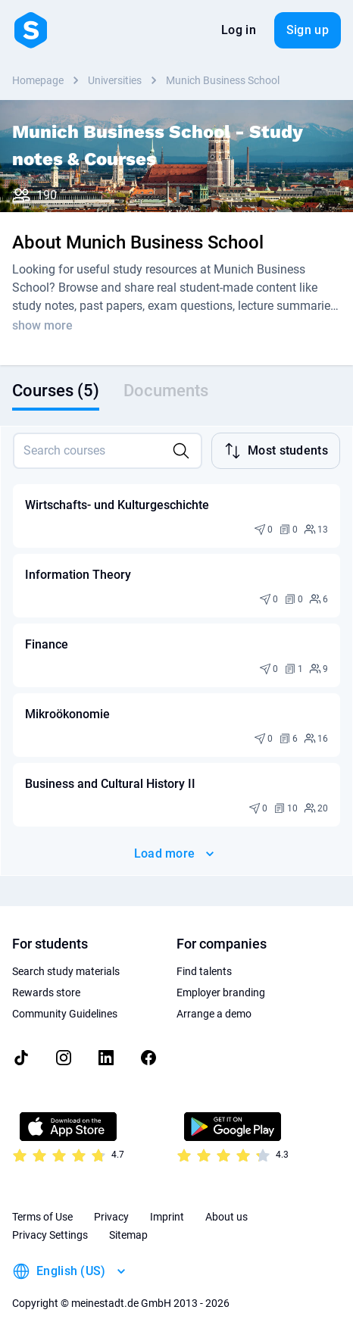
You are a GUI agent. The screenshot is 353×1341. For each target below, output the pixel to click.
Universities (115, 80)
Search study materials (66, 971)
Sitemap (128, 1235)
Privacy (111, 1217)
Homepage (38, 80)
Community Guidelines (64, 1014)
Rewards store (46, 992)
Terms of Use (42, 1217)
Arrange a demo (213, 1014)
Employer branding (220, 992)
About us (226, 1217)
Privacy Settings (50, 1235)
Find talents (204, 971)
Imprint (167, 1217)
